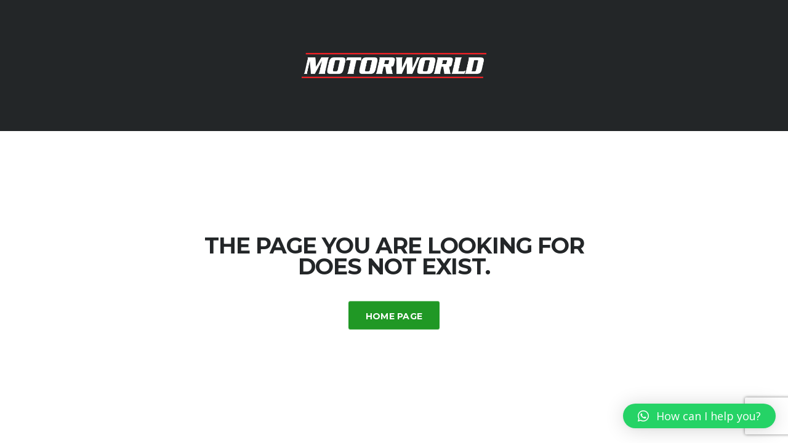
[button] (699, 416)
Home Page (394, 315)
